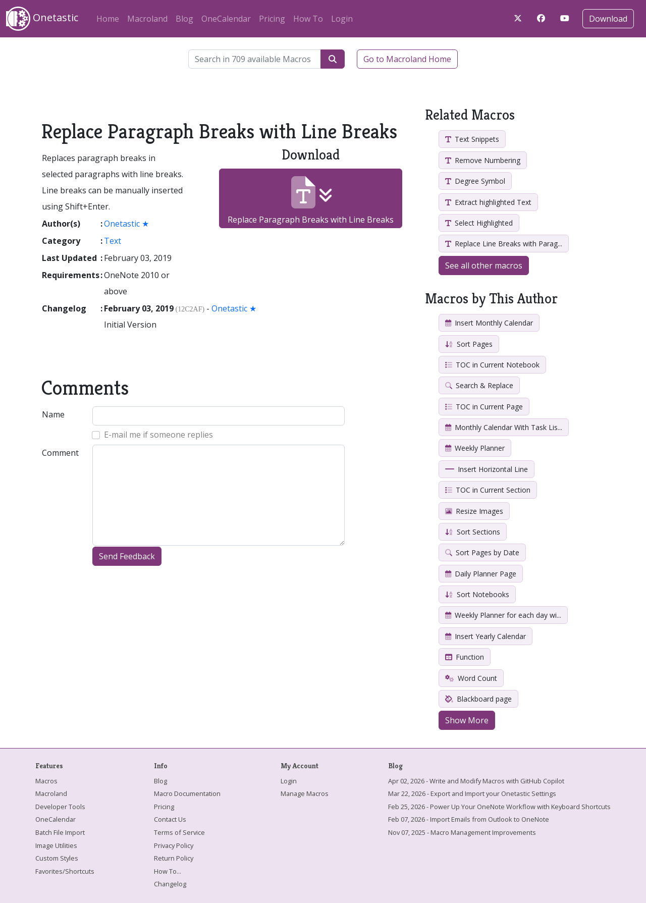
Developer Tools (60, 806)
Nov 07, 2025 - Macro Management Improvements (462, 832)
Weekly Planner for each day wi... (503, 615)
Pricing (272, 18)
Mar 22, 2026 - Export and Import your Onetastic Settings (472, 793)
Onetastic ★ (126, 223)
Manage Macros (305, 793)
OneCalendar (226, 18)
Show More (467, 720)
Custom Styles (56, 858)
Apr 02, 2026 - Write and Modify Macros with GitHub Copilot (476, 780)
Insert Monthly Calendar (489, 323)
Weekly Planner (475, 448)
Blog (184, 18)
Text (112, 240)
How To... (167, 871)
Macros (46, 780)
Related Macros (470, 115)
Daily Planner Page (480, 573)
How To (308, 18)
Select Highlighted (479, 223)
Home (107, 18)
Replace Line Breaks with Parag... (503, 243)
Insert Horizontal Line (486, 469)
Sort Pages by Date (482, 552)
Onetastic (42, 19)
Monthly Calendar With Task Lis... (503, 427)
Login (342, 18)
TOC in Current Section (487, 490)
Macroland (147, 18)
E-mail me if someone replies (158, 434)
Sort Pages (469, 344)
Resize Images (474, 511)
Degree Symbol (475, 181)
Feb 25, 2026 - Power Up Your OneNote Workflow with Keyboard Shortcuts (499, 806)
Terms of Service (179, 832)
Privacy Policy (173, 845)
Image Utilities (56, 845)
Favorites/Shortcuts (64, 871)
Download (608, 18)
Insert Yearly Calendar (485, 636)
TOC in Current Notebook (492, 364)
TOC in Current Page (484, 406)
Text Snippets (472, 139)
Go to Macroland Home (407, 59)
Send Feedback (127, 556)
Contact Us (170, 819)
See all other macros (483, 265)
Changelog (170, 883)
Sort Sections (472, 532)
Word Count (471, 678)
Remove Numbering (482, 160)
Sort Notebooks (477, 594)
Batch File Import (60, 832)
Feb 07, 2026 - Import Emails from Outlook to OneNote (468, 819)
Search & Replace (479, 385)
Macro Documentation (187, 793)
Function (464, 657)
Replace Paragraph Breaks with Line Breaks (311, 200)
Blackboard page (478, 699)
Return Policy (173, 858)
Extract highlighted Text (488, 202)
